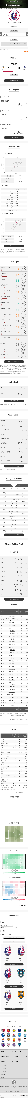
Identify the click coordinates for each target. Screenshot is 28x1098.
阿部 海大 (12, 628)
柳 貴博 (12, 689)
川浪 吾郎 (12, 622)
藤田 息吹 (12, 666)
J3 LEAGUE (3, 1071)
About (16, 1061)
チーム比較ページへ (14, 937)
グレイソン (12, 692)
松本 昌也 (12, 671)
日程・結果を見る (14, 80)
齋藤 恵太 (12, 700)
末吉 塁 (12, 658)
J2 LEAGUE (3, 1068)
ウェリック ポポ (10, 703)
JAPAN (16, 1056)
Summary (3, 1074)
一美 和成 (12, 697)
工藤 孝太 (12, 633)
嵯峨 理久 (12, 663)
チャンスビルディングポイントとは (18, 719)
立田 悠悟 (12, 625)
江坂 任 (12, 652)
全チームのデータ (14, 245)
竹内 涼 (12, 650)
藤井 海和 (12, 644)
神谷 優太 (12, 674)
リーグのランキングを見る (14, 599)
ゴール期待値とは (19, 251)
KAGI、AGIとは (14, 404)
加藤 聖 (12, 686)
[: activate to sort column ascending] (4, 612)
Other (2, 1077)
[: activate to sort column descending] (1, 612)
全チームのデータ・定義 (14, 466)
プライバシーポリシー (13, 1086)
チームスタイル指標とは (7, 369)
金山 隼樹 (12, 616)
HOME (1, 8)
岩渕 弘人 (12, 661)
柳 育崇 (12, 631)
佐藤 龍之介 (11, 677)
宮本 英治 (12, 680)
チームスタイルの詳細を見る (14, 361)
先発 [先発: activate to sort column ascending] (20, 612)
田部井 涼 (12, 655)
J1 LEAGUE (3, 1065)
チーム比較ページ (14, 964)
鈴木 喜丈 (12, 642)
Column (3, 1061)
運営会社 (21, 1086)
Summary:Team (19, 1051)
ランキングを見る (14, 137)
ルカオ (13, 705)
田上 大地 (12, 636)
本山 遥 (12, 639)
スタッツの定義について (21, 792)
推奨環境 (7, 1086)
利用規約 (2, 1086)
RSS (26, 51)
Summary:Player (5, 1056)
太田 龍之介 (11, 694)
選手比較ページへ (14, 942)
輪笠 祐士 (12, 647)
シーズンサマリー (14, 44)
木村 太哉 (12, 669)
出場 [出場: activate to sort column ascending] (17, 612)
